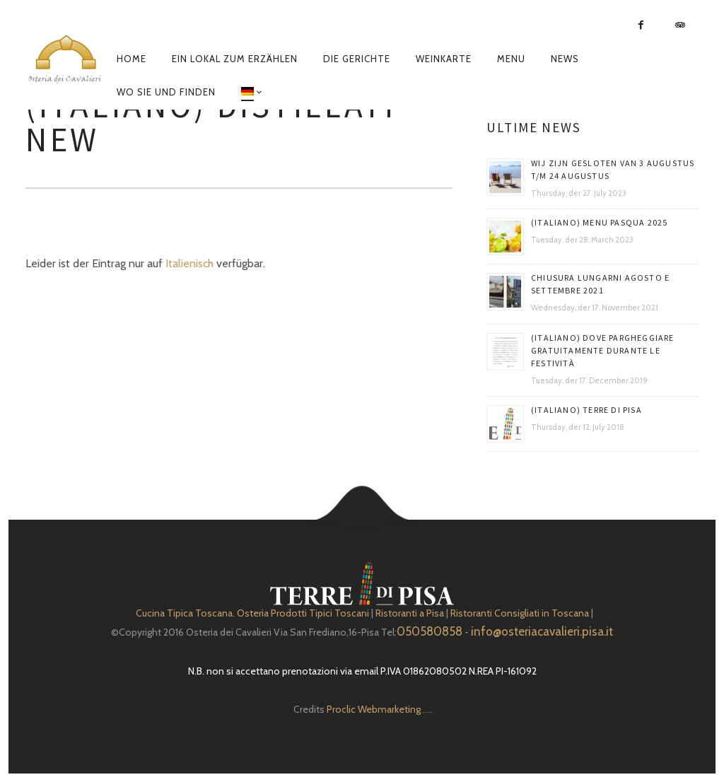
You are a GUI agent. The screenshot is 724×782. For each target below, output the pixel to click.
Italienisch (189, 263)
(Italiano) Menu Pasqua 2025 (599, 222)
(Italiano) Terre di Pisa (586, 409)
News (565, 58)
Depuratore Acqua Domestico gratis (426, 712)
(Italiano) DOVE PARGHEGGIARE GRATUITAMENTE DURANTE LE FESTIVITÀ (603, 350)
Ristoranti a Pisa (409, 613)
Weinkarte (444, 58)
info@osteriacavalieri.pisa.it (542, 631)
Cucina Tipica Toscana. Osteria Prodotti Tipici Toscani (252, 613)
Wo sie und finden (166, 92)
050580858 (429, 631)
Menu (511, 58)
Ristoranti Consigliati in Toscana (519, 613)
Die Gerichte (356, 58)
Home (131, 58)
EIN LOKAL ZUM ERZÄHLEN (235, 58)
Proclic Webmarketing (374, 709)
